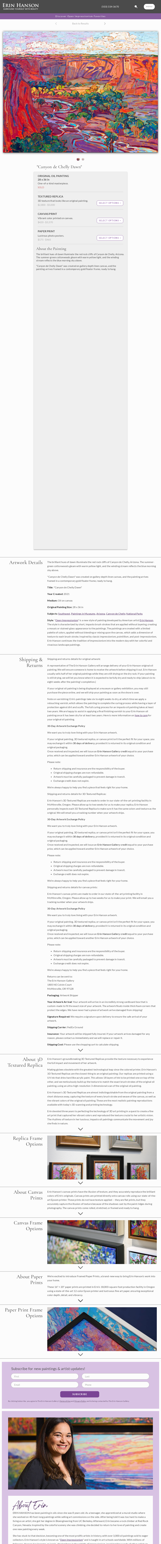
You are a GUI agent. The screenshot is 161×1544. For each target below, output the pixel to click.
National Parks (134, 340)
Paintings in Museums (83, 340)
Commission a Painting (17, 1481)
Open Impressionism (66, 346)
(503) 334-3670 (110, 6)
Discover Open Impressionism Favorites (80, 16)
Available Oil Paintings (17, 1476)
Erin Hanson (146, 346)
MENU (149, 6)
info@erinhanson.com (16, 1410)
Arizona (100, 340)
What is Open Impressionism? (20, 1533)
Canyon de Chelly (115, 340)
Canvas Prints (12, 1496)
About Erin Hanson (15, 1527)
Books (8, 1501)
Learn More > (10, 1514)
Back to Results (80, 23)
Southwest (64, 340)
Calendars (10, 1506)
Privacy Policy (80, 1128)
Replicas (9, 1491)
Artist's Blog (11, 1538)
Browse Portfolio (14, 1486)
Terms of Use (65, 1128)
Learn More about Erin (80, 1284)
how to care (141, 441)
